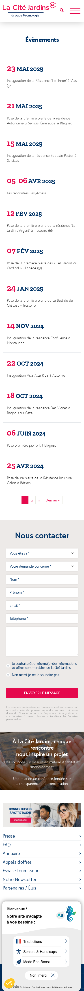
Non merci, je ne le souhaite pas (35, 675)
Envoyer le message (42, 693)
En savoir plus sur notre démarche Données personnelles (42, 718)
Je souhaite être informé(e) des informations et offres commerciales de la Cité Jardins (44, 665)
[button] (9, 983)
